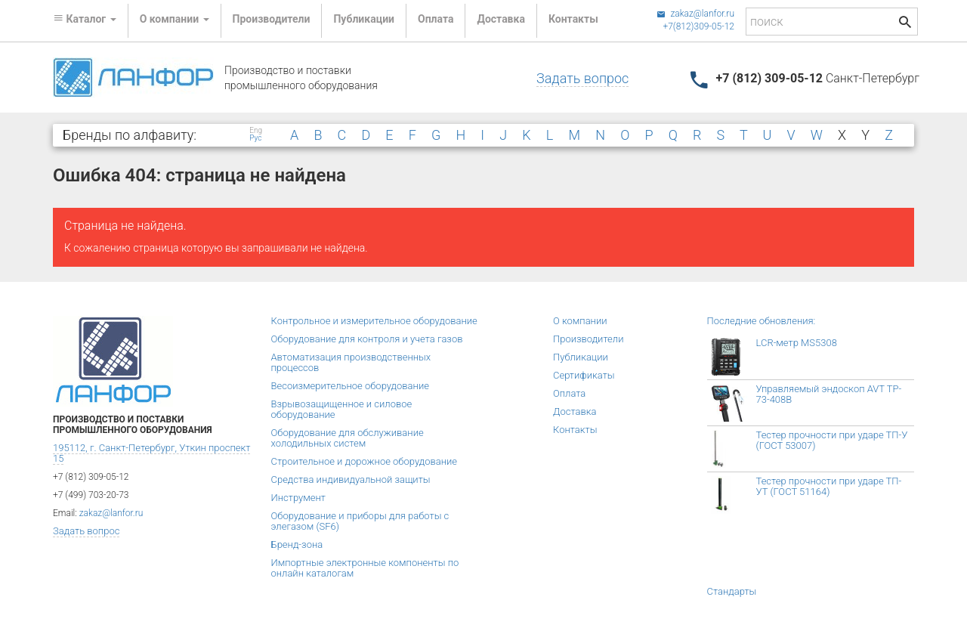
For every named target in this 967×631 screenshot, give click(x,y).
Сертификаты (584, 375)
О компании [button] (174, 19)
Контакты (573, 19)
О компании (580, 320)
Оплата (435, 19)
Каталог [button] (84, 19)
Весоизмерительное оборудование (350, 385)
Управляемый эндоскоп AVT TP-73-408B (829, 394)
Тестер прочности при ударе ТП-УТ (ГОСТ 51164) (829, 486)
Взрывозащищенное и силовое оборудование (341, 409)
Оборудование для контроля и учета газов (367, 339)
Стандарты (732, 591)
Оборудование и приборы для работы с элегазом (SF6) (360, 521)
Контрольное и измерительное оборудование (374, 320)
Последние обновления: (761, 320)
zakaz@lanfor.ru (695, 13)
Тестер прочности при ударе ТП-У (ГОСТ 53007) (832, 440)
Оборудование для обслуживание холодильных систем (347, 438)
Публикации (363, 19)
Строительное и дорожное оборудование (364, 461)
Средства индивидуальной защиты (351, 479)
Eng (255, 131)
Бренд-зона (297, 544)
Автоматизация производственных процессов (351, 362)
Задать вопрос (582, 78)
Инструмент (298, 497)
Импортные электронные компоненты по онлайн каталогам (365, 568)
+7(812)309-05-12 (698, 26)
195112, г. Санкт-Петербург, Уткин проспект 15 (151, 453)
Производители (271, 19)
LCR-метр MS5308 (796, 342)
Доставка (500, 19)
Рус (255, 138)
